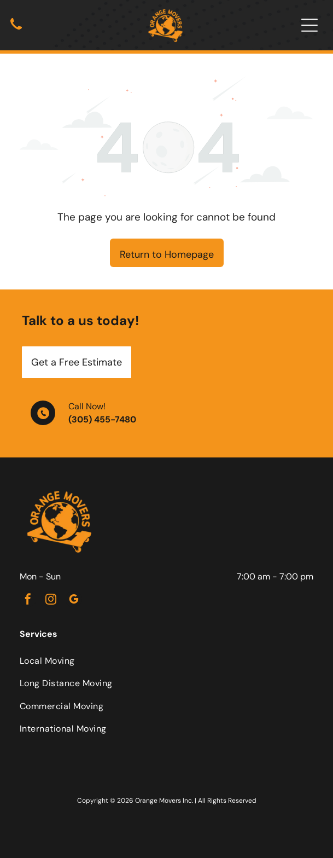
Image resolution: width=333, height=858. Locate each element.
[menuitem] (166, 661)
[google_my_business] (74, 600)
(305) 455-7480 (102, 419)
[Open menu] (309, 25)
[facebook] (28, 600)
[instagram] (51, 600)
